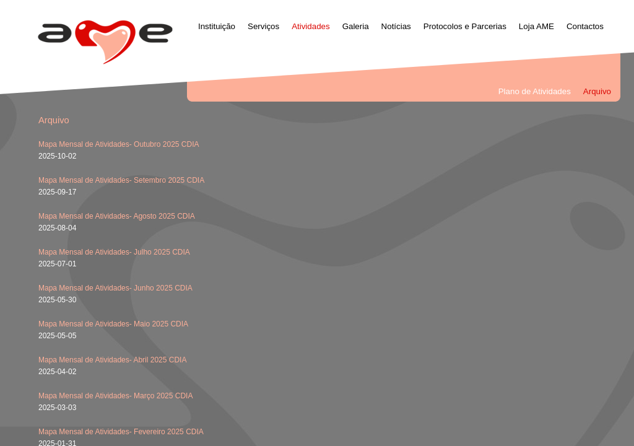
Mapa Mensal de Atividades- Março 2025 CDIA (115, 395)
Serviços (263, 26)
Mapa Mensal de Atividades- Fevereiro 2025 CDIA (121, 431)
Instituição (216, 26)
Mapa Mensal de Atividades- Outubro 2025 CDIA (118, 144)
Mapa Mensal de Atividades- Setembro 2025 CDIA (121, 180)
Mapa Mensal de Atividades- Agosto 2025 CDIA (116, 216)
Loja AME (536, 26)
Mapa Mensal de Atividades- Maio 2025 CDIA (113, 324)
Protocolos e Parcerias (464, 26)
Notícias (396, 26)
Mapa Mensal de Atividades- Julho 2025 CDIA (114, 252)
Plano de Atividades (534, 91)
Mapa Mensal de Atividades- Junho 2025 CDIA (115, 288)
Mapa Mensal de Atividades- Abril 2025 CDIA (112, 360)
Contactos (585, 26)
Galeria (355, 26)
